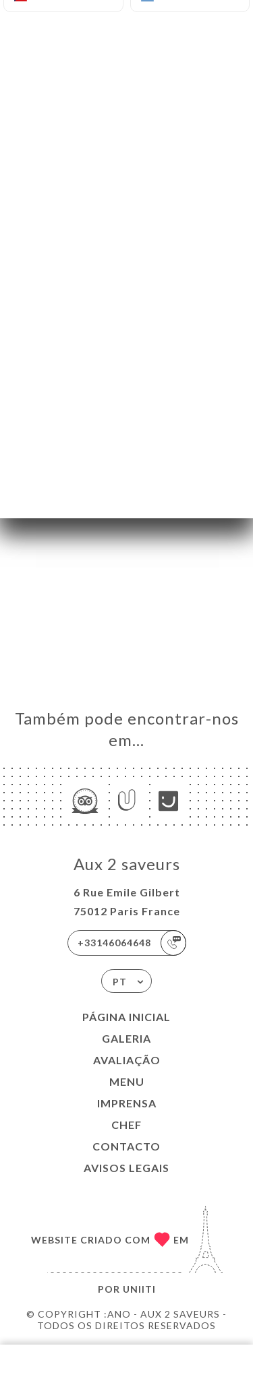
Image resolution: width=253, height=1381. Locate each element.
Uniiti (139, 1289)
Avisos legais (126, 1167)
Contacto (126, 1146)
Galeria (126, 1038)
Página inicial (126, 1016)
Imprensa (127, 1103)
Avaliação (127, 1059)
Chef (126, 1124)
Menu (126, 1081)
